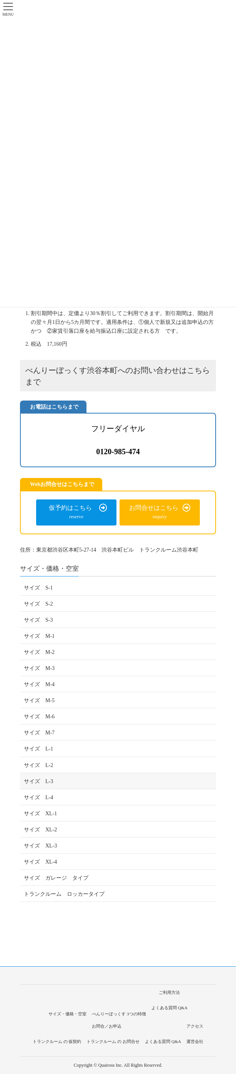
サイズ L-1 (38, 749)
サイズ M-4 (39, 684)
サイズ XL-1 (40, 813)
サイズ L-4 (38, 797)
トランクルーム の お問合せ (113, 1041)
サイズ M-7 (39, 733)
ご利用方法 (169, 992)
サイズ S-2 (38, 604)
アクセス (194, 1026)
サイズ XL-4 (40, 862)
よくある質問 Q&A (169, 1007)
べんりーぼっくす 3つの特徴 (119, 1014)
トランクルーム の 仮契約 (57, 1041)
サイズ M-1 (39, 636)
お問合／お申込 (106, 1026)
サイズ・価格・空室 (49, 568)
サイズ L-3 (38, 781)
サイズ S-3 (38, 620)
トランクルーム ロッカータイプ (64, 894)
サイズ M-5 (39, 700)
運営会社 (194, 1041)
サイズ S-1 (38, 588)
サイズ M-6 (39, 716)
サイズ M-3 (39, 668)
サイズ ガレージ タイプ (56, 878)
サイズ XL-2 (40, 830)
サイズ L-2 (38, 765)
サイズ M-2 (39, 652)
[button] (76, 512)
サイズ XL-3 (40, 846)
